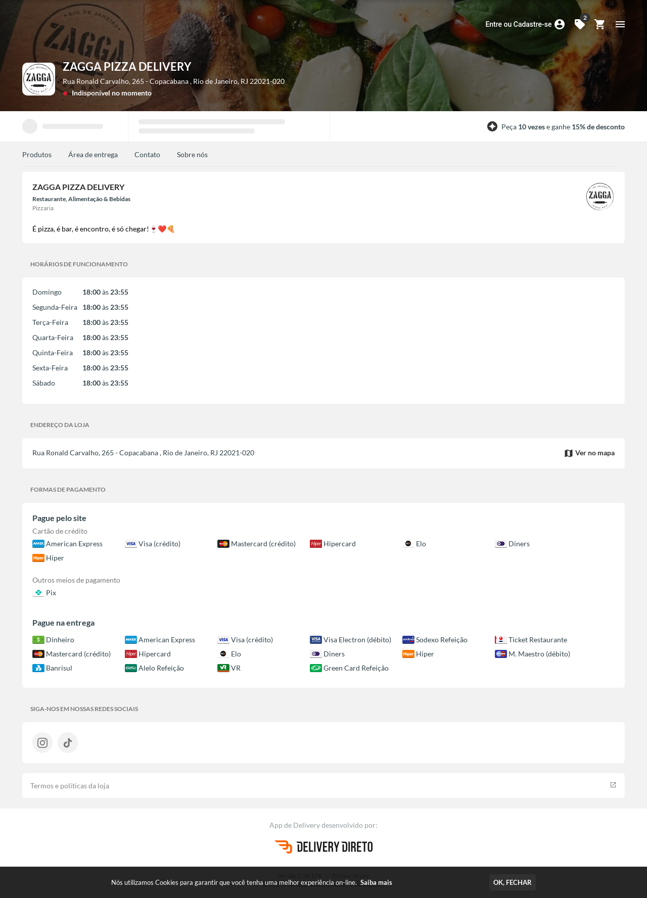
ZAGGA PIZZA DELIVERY (127, 66)
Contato (147, 154)
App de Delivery (295, 825)
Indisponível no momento (112, 92)
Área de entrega (93, 154)
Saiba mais (376, 882)
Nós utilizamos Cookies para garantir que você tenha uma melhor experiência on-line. (251, 882)
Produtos (37, 154)
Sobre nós (192, 154)
